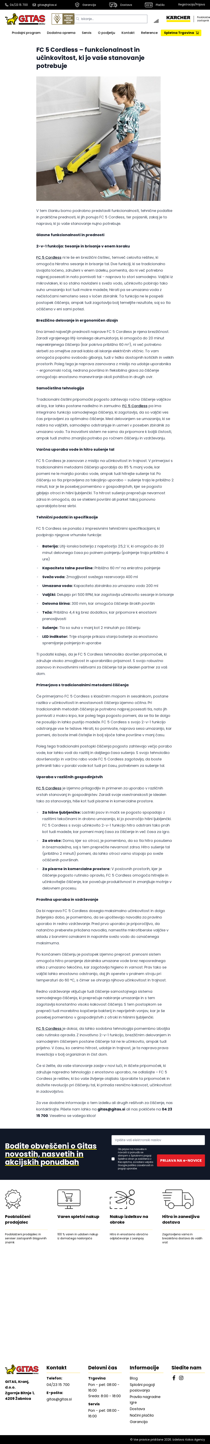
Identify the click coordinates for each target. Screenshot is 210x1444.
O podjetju (106, 32)
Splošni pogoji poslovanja (142, 1387)
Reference (149, 32)
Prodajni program (26, 32)
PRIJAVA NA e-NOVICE (181, 1160)
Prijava (200, 4)
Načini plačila (142, 1415)
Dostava (120, 4)
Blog (134, 1378)
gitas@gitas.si (45, 5)
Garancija (85, 4)
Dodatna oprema (61, 32)
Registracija (186, 4)
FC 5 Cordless (48, 257)
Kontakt (128, 32)
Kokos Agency (195, 1440)
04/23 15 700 (16, 5)
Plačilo (155, 4)
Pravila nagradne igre (145, 1399)
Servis (86, 32)
